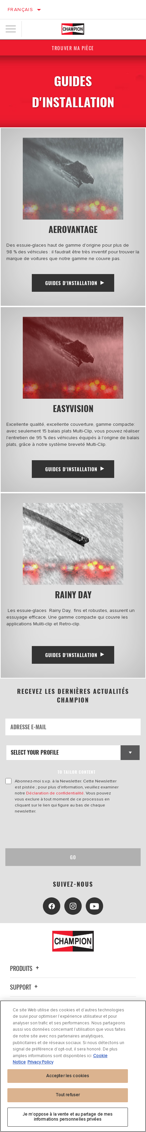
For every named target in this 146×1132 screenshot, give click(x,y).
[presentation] (61, 831)
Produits (25, 968)
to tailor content (76, 772)
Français (20, 9)
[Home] (73, 29)
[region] (73, 1066)
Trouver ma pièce (73, 47)
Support (25, 987)
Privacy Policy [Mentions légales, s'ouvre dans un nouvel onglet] (40, 1062)
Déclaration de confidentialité (55, 793)
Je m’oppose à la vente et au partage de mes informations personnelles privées (68, 1117)
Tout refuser (68, 1095)
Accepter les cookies (67, 1076)
